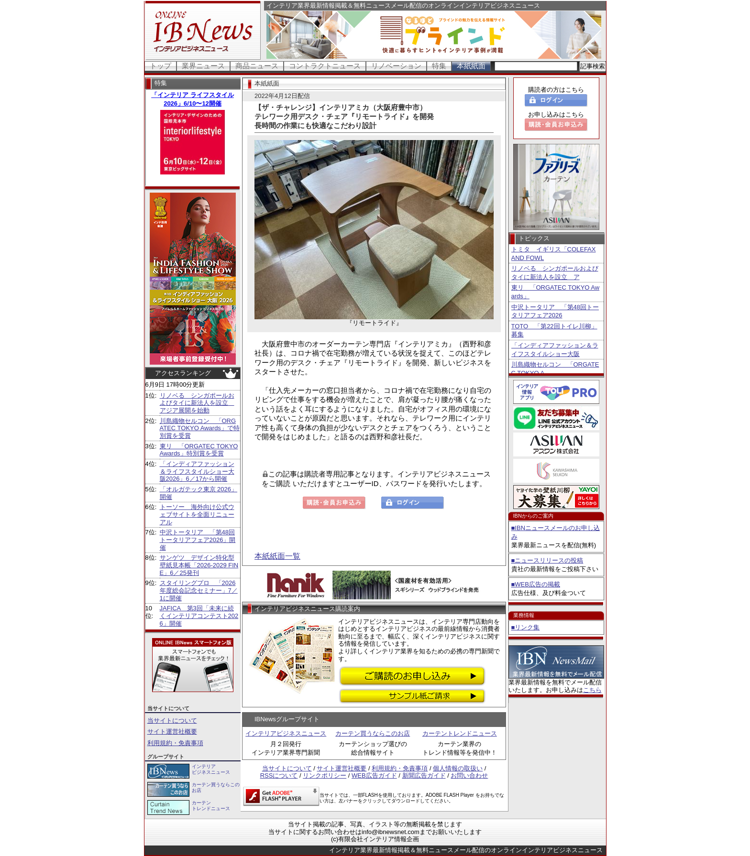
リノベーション (396, 66)
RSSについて (279, 775)
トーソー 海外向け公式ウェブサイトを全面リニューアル (197, 514)
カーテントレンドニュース (459, 733)
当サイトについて (172, 720)
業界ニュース (203, 66)
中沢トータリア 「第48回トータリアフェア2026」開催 (198, 540)
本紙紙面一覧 (277, 556)
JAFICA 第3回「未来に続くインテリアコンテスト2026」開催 (199, 616)
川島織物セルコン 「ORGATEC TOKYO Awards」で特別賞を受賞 (200, 428)
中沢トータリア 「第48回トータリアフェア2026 (555, 311)
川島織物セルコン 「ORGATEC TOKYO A (555, 369)
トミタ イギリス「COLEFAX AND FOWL (553, 253)
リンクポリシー (324, 775)
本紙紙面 (471, 66)
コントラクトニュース (325, 66)
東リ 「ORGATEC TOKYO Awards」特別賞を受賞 (199, 450)
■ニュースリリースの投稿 (547, 560)
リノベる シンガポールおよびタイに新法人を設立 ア (554, 273)
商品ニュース (256, 66)
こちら (592, 689)
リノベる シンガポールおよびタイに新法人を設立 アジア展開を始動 (197, 403)
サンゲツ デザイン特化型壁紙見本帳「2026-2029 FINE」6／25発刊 (199, 565)
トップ (160, 66)
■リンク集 (525, 627)
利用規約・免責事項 (175, 743)
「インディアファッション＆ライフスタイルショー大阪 (554, 350)
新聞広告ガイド (424, 775)
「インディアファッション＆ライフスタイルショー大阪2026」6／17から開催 (197, 471)
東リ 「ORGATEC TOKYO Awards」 (555, 292)
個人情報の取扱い (458, 768)
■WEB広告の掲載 (535, 584)
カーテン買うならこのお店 (372, 733)
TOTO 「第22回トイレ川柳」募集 (554, 330)
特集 (439, 66)
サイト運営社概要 (172, 731)
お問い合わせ (469, 775)
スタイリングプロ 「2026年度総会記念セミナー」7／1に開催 (199, 590)
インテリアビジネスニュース (285, 733)
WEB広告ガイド (374, 775)
